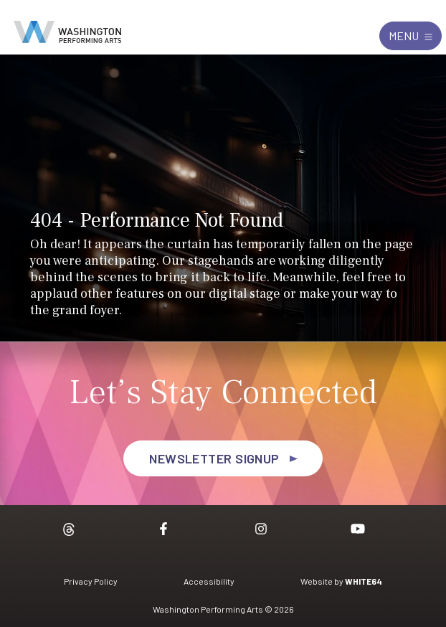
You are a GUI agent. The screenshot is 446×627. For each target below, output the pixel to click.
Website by (341, 581)
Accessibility (209, 581)
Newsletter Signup (214, 458)
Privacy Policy (91, 581)
